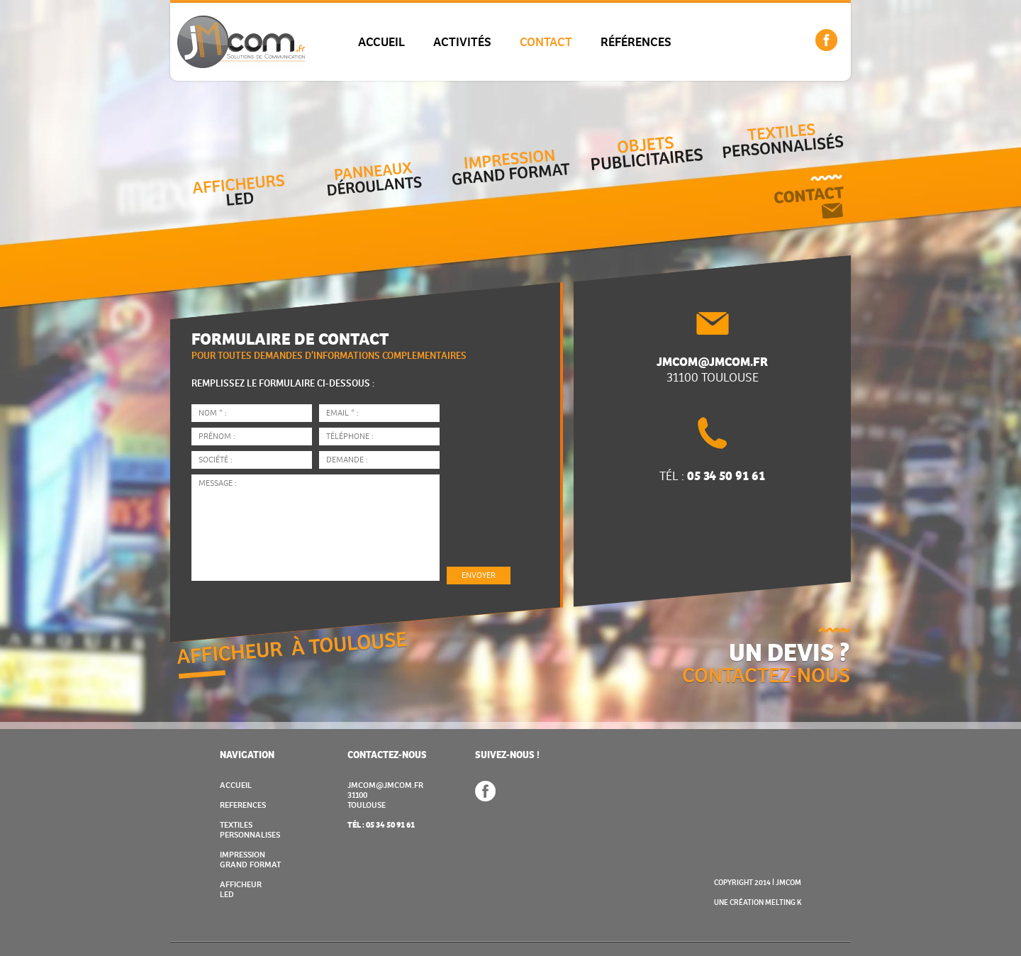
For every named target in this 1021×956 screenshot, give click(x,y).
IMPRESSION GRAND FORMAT (250, 860)
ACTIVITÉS (462, 42)
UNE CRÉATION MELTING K (757, 902)
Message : (315, 527)
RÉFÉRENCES (636, 42)
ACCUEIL (381, 42)
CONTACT (546, 42)
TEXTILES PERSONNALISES (250, 830)
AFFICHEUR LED (241, 889)
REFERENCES (243, 805)
